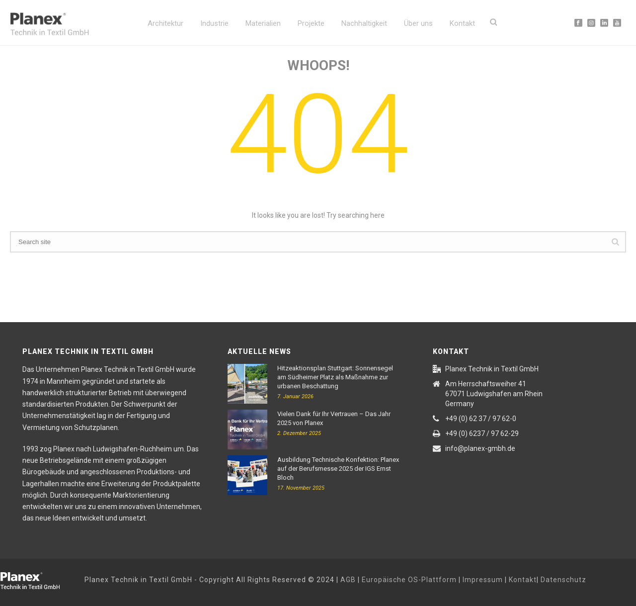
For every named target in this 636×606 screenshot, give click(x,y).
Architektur (165, 23)
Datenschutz (563, 580)
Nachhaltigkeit (364, 23)
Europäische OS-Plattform (409, 580)
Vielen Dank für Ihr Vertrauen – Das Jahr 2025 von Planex (334, 418)
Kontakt (462, 23)
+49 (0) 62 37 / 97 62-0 (480, 419)
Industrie (214, 23)
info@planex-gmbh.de (480, 448)
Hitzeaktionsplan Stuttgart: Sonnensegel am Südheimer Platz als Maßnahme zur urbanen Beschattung (335, 377)
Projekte (311, 23)
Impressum (483, 580)
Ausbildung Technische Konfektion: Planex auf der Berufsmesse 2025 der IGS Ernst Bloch (338, 468)
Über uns (418, 23)
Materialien (263, 23)
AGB (348, 580)
